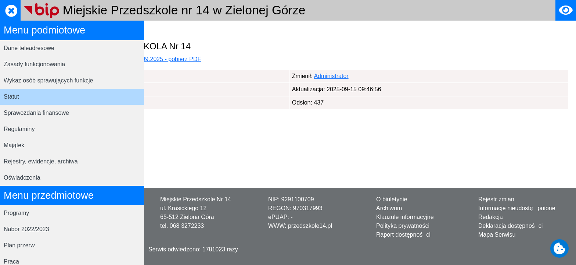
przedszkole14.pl (310, 226)
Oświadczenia (22, 177)
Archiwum (389, 208)
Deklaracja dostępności (510, 226)
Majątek (14, 145)
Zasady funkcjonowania (34, 64)
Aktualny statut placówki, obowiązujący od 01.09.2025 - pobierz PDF (252, 59)
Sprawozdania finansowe (36, 113)
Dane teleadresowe (29, 48)
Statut (11, 96)
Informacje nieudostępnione (516, 208)
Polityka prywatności (402, 226)
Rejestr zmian (496, 199)
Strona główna (170, 31)
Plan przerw (19, 245)
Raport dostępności (403, 235)
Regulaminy (19, 129)
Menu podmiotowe (219, 31)
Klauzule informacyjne (405, 217)
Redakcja (490, 217)
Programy (16, 213)
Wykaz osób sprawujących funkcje (48, 80)
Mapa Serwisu (496, 235)
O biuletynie (391, 199)
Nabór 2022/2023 (26, 229)
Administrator (187, 76)
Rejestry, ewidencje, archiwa (41, 161)
